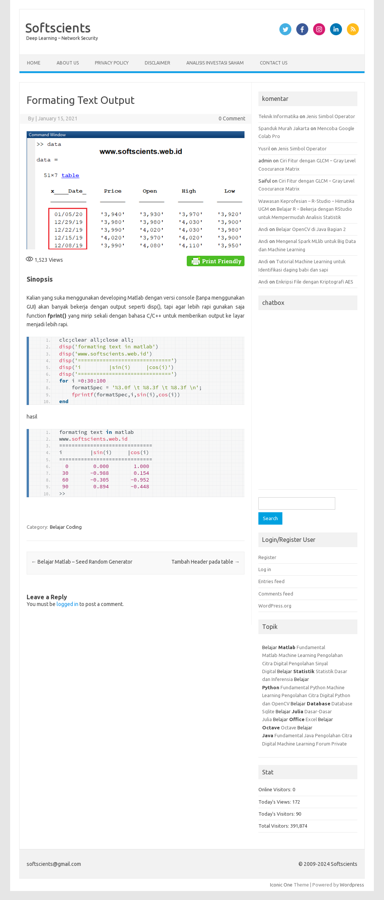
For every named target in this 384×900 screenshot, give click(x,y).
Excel (311, 719)
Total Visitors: (274, 825)
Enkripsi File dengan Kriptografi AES (314, 281)
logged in (67, 604)
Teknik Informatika (278, 116)
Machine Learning (297, 655)
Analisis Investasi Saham (215, 62)
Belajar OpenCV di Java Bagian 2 (311, 229)
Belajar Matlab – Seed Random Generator (81, 562)
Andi (263, 229)
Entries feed (271, 581)
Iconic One (281, 884)
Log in (264, 569)
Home (33, 62)
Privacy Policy (112, 62)
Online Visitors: (275, 789)
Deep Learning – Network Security (62, 38)
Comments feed (275, 593)
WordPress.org (274, 605)
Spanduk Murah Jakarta (283, 128)
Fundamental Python (303, 687)
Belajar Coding (66, 527)
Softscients (58, 27)
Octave (288, 727)
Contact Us (273, 62)
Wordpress (352, 884)
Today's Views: (275, 801)
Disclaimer (157, 62)
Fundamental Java (294, 735)
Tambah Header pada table (205, 562)
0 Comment (232, 119)
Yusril (264, 148)
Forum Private (331, 743)
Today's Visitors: (277, 813)
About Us (68, 62)
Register (267, 557)
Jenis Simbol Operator (330, 116)
